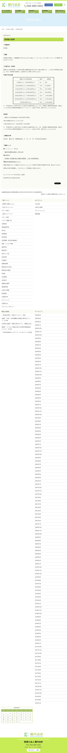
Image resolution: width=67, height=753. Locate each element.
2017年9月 (38, 656)
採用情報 (47, 11)
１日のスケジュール (7, 207)
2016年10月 (38, 693)
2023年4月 (38, 434)
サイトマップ (5, 300)
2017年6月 (38, 666)
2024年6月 (38, 388)
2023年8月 (38, 421)
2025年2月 (38, 361)
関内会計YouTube (6, 267)
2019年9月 (38, 577)
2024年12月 (38, 368)
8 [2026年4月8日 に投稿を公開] (12, 714)
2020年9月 (38, 537)
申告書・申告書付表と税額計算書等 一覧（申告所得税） (22, 158)
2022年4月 (38, 474)
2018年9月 (38, 617)
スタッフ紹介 (5, 217)
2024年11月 (38, 371)
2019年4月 (38, 593)
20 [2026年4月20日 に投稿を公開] (3, 719)
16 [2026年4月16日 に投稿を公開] (16, 717)
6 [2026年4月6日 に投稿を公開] (3, 714)
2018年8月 (38, 620)
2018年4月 (38, 633)
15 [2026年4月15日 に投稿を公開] (12, 717)
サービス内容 (7, 11)
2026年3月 (38, 318)
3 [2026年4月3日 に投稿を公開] (21, 712)
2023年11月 (38, 411)
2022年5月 (38, 471)
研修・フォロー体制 (7, 243)
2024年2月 (38, 401)
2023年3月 (38, 438)
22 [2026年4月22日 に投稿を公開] (12, 719)
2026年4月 (38, 315)
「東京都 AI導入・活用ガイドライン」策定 (14, 315)
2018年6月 (38, 627)
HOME (3, 273)
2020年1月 (38, 564)
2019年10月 (38, 574)
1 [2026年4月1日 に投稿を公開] (12, 712)
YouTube (37, 204)
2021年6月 (38, 507)
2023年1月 (38, 444)
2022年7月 (38, 464)
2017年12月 (38, 646)
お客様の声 (5, 297)
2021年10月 (38, 494)
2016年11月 (38, 690)
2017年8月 (38, 660)
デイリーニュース (40, 210)
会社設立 (4, 280)
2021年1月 (38, 524)
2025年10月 (38, 335)
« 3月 (3, 707)
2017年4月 (38, 673)
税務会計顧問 (5, 283)
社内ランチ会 (5, 253)
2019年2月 (38, 600)
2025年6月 (38, 348)
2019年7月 (38, 583)
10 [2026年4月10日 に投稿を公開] (21, 714)
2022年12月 (38, 448)
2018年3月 (38, 637)
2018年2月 (38, 640)
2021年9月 (38, 497)
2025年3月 (38, 358)
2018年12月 (38, 607)
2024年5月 (38, 391)
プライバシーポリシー (8, 306)
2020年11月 (38, 530)
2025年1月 (38, 365)
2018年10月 (38, 613)
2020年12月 (38, 527)
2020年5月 (38, 550)
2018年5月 (38, 630)
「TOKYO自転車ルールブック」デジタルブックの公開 (17, 332)
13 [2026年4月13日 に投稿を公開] (3, 717)
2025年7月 (38, 345)
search (64, 5)
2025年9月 (38, 338)
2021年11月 (38, 491)
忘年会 (3, 230)
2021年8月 (38, 501)
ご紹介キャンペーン (7, 214)
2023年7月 (38, 424)
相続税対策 (5, 287)
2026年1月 (38, 325)
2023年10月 (38, 414)
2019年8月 (38, 580)
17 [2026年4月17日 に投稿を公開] (21, 717)
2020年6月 (38, 547)
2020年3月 (38, 557)
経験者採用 (5, 263)
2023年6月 (38, 428)
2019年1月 (38, 603)
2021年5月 (38, 511)
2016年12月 (38, 686)
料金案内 (33, 11)
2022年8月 (38, 461)
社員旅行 (4, 260)
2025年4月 (38, 355)
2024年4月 (38, 394)
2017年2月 (38, 680)
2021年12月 (38, 487)
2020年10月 (38, 534)
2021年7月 (38, 504)
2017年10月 (38, 653)
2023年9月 (38, 418)
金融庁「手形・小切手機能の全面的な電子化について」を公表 (16, 319)
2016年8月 (38, 700)
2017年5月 (38, 670)
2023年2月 (38, 441)
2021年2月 (38, 520)
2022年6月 (38, 467)
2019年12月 (38, 567)
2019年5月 (38, 590)
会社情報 (20, 11)
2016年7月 (38, 703)
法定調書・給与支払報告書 (9, 240)
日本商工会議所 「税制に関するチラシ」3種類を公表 (16, 323)
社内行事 (4, 257)
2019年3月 (38, 597)
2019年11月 (38, 570)
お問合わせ (60, 11)
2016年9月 (38, 696)
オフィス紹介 (5, 210)
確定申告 (4, 247)
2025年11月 (38, 331)
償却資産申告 (5, 227)
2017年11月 (38, 650)
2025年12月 (38, 328)
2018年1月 (38, 643)
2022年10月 (38, 454)
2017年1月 (38, 683)
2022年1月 (38, 484)
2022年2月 (38, 481)
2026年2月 (38, 321)
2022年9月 (38, 457)
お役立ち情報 (10, 29)
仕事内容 (4, 224)
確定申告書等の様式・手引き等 (14, 152)
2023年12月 (38, 408)
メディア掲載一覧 (7, 220)
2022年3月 (38, 477)
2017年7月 (38, 663)
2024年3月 (38, 398)
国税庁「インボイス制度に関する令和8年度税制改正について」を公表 (16, 328)
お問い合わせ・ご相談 (33, 750)
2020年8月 (38, 540)
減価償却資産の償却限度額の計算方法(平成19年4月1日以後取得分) (22, 192)
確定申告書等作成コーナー (13, 161)
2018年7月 (38, 623)
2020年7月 (38, 544)
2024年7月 (38, 384)
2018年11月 (38, 610)
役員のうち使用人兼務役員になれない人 (53, 194)
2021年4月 (38, 514)
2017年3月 (38, 676)
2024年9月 (38, 378)
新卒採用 (4, 237)
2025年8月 (38, 341)
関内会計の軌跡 (6, 270)
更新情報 (37, 214)
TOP (3, 29)
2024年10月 (38, 375)
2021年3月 (38, 517)
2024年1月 (38, 404)
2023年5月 (38, 431)
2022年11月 (38, 451)
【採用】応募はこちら (8, 204)
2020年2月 (38, 560)
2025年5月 (38, 351)
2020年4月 (38, 554)
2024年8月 (38, 381)
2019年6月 (38, 587)
